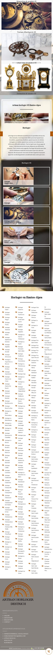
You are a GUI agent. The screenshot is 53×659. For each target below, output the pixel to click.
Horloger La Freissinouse (20, 364)
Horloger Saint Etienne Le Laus (33, 530)
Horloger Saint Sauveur (47, 379)
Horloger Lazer (19, 439)
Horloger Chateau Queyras (45, 561)
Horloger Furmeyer (19, 369)
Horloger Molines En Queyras (19, 460)
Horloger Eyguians (19, 330)
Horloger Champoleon (7, 491)
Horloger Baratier (6, 397)
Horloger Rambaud (32, 371)
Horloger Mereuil (19, 454)
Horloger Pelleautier (32, 311)
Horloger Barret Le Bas (7, 407)
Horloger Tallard (45, 453)
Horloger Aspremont (6, 372)
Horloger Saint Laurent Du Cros (47, 323)
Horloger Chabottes (6, 481)
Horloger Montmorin (19, 517)
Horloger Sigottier (45, 438)
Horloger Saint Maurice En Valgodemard (47, 350)
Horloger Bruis (6, 456)
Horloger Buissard (6, 461)
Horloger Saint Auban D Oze (33, 473)
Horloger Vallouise (45, 478)
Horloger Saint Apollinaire (32, 466)
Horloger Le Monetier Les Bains (20, 474)
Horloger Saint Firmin (33, 545)
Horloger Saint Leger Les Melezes (46, 330)
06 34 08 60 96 (8, 642)
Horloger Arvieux (6, 367)
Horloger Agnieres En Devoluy (7, 339)
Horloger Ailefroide (46, 531)
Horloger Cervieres (6, 471)
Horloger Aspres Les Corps (6, 378)
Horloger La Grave (19, 382)
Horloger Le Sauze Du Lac (47, 416)
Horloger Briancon (6, 451)
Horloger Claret (6, 308)
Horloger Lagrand (19, 417)
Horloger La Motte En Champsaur (19, 528)
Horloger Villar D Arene (47, 506)
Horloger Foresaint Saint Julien (19, 348)
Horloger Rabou (32, 366)
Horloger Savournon (46, 428)
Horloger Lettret (19, 444)
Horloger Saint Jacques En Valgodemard (33, 557)
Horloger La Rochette (33, 430)
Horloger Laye (20, 435)
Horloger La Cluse (6, 542)
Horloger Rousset (32, 445)
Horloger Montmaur (19, 512)
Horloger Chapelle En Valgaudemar (20, 388)
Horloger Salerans (45, 399)
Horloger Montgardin (20, 497)
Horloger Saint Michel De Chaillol (46, 359)
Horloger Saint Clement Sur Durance (33, 497)
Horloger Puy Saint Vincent (33, 356)
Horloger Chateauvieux (7, 520)
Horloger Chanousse (6, 496)
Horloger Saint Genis (33, 550)
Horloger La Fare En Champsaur (19, 336)
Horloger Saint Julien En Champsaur (46, 315)
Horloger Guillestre (19, 395)
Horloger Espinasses (19, 313)
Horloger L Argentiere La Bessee (7, 361)
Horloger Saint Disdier (33, 517)
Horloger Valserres (46, 483)
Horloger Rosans (32, 440)
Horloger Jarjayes (19, 412)
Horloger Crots (6, 558)
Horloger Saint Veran (46, 384)
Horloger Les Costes (7, 548)
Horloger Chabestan (6, 476)
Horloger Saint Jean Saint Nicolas (33, 565)
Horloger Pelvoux (32, 316)
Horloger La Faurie (19, 342)
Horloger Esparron (19, 308)
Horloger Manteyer (19, 449)
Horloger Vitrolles (45, 526)
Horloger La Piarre (33, 321)
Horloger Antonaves (6, 355)
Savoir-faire (8, 617)
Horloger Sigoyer (45, 443)
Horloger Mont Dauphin (19, 491)
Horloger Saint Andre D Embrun (33, 451)
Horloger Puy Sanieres (33, 361)
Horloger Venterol (6, 328)
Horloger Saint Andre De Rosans (33, 459)
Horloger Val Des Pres (46, 473)
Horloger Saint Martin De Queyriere (47, 342)
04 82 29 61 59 (8, 640)
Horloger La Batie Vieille (6, 424)
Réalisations (8, 620)
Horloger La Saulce (46, 411)
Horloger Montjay (19, 507)
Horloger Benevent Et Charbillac (7, 435)
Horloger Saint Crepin (33, 512)
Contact (7, 622)
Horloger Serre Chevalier (46, 542)
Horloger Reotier (32, 386)
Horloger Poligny (32, 331)
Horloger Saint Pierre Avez (46, 373)
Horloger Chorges (6, 537)
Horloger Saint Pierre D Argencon (47, 366)
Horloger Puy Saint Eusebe (33, 346)
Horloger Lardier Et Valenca (19, 430)
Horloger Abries (6, 333)
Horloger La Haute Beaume (19, 401)
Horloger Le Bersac (6, 441)
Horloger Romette (32, 435)
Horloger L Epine (6, 568)
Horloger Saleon (45, 394)
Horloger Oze (33, 307)
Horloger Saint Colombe (32, 506)
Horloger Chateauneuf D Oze (7, 509)
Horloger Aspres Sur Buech (6, 386)
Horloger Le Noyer (19, 557)
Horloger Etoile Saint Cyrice (19, 319)
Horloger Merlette (45, 536)
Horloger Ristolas (32, 406)
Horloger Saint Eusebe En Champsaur (33, 538)
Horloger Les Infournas (20, 407)
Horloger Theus (45, 458)
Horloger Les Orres (20, 572)
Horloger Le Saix (46, 389)
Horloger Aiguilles (6, 345)
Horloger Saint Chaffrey (32, 489)
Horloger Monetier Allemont (19, 467)
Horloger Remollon (32, 381)
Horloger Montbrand (19, 480)
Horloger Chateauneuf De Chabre (7, 502)
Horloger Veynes (45, 496)
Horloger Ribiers (32, 396)
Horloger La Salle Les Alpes (46, 405)
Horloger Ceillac (6, 466)
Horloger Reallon (32, 376)
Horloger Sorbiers (45, 448)
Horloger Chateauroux (7, 515)
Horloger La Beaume (6, 429)
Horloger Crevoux (6, 553)
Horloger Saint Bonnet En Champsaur (33, 481)
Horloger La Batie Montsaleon (7, 413)
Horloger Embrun (6, 563)
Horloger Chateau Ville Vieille (7, 526)
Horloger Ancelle (6, 350)
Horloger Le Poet (33, 326)
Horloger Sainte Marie (46, 336)
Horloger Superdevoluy (47, 548)
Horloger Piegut (6, 318)
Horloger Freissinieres (20, 359)
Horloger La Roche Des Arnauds (33, 424)
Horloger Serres (45, 433)
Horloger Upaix (45, 468)
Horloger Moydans (19, 535)
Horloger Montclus (19, 485)
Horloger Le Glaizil (19, 377)
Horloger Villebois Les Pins (46, 568)
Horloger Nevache (19, 545)
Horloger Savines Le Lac (46, 422)
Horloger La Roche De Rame (33, 417)
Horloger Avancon (6, 392)
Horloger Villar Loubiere (45, 512)
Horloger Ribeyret (32, 391)
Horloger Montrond (19, 522)
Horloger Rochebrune (33, 411)
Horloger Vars (47, 487)
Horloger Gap (20, 373)
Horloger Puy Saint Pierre (33, 351)
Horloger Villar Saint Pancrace (46, 519)
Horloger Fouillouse (19, 354)
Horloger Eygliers (19, 325)
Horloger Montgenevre (20, 502)
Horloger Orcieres (19, 562)
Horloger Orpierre (19, 567)
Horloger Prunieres (32, 336)
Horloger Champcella (6, 486)
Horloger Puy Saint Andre (33, 341)
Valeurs (6, 615)
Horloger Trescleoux (46, 463)
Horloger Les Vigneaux (46, 501)
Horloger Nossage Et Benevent (19, 551)
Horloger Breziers (6, 446)
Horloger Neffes (19, 540)
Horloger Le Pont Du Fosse (46, 554)
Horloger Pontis (6, 323)
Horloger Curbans (6, 313)
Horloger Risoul (32, 401)
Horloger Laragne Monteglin (19, 423)
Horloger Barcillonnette (7, 402)
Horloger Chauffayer (6, 532)
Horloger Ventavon (46, 491)
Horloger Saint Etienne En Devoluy (33, 523)
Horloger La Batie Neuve (7, 419)
